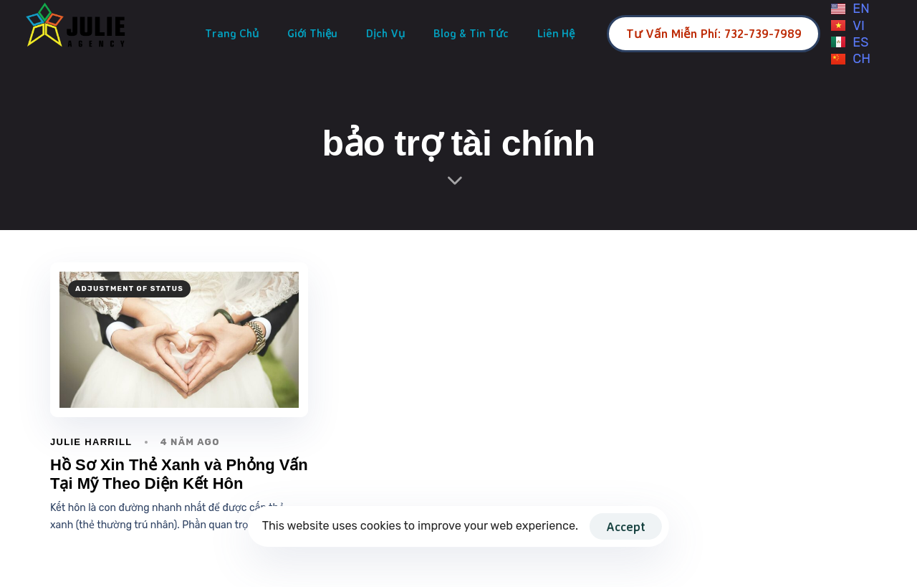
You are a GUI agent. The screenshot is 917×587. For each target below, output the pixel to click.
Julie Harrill (91, 441)
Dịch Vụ (385, 33)
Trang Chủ (232, 33)
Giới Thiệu (312, 33)
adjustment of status (129, 289)
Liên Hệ (556, 33)
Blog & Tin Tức (471, 33)
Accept (625, 526)
